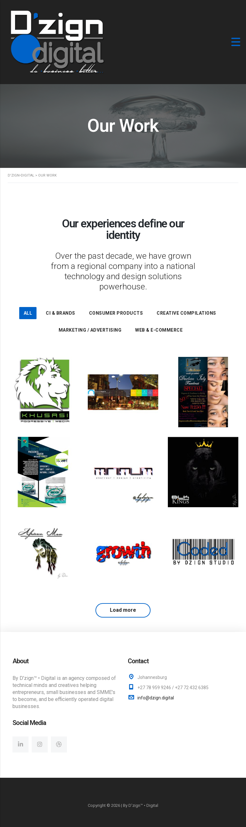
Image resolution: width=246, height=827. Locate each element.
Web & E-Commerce (159, 330)
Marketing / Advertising (90, 330)
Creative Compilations (186, 313)
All (28, 313)
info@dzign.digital (155, 697)
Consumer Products (116, 313)
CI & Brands (60, 313)
